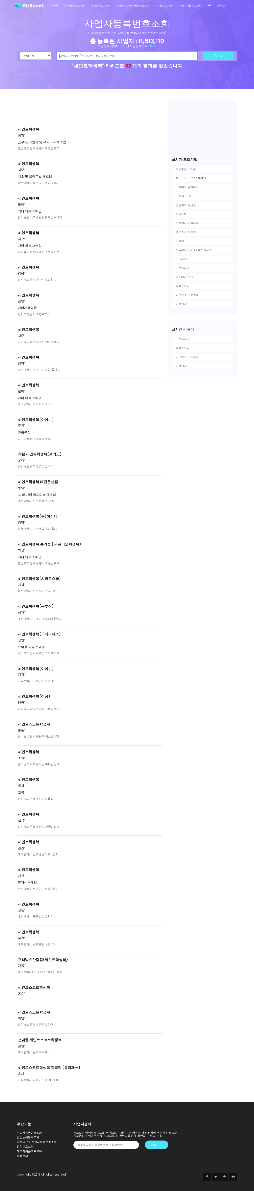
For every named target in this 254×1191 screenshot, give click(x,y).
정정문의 (22, 1156)
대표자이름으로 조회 (190, 5)
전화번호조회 (25, 1146)
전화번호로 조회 (164, 5)
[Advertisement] (89, 109)
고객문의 (221, 5)
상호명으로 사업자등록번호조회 (133, 5)
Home (54, 5)
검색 (219, 56)
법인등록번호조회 (100, 5)
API (209, 5)
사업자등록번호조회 (74, 5)
